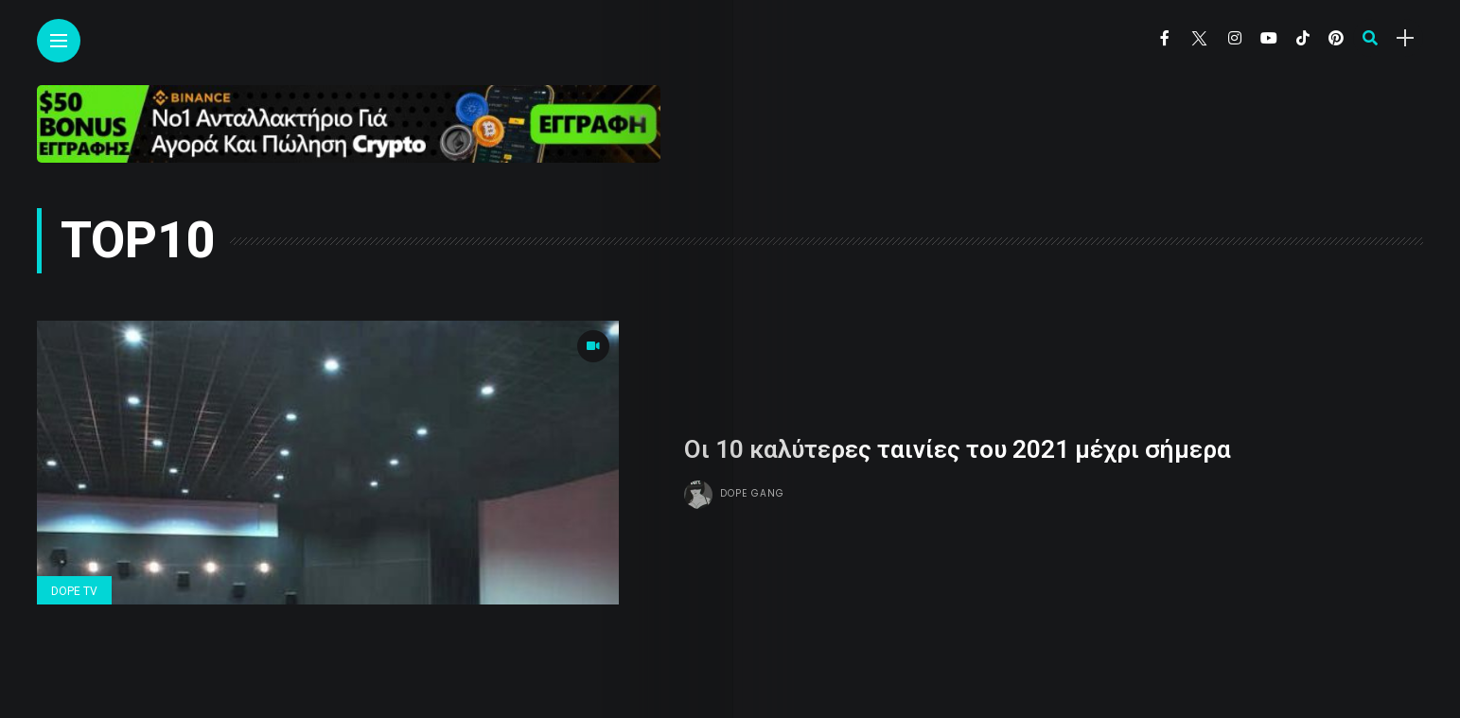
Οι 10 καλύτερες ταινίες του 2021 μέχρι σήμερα (957, 449)
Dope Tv (74, 591)
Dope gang (752, 493)
